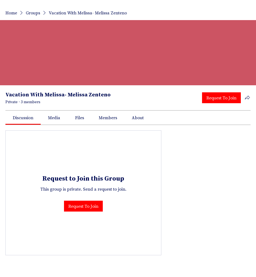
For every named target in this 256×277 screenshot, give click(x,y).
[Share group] (247, 97)
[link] (23, 118)
